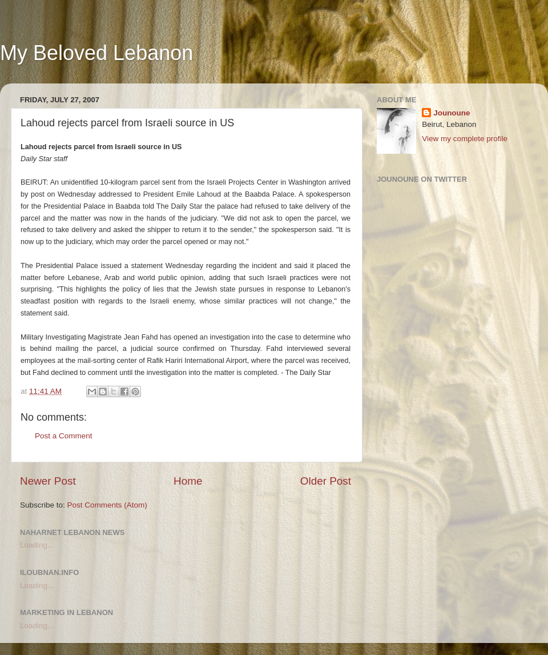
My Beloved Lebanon (96, 53)
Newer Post (48, 481)
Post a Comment (63, 436)
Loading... (37, 545)
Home (188, 481)
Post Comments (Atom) (107, 505)
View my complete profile (464, 138)
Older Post (325, 481)
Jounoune (451, 113)
